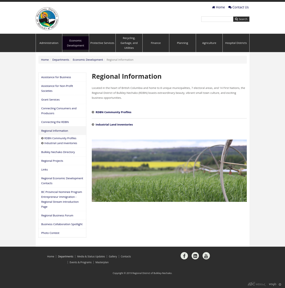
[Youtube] (206, 255)
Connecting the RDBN (55, 122)
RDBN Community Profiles (113, 112)
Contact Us (238, 7)
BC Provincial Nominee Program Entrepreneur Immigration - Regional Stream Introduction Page (61, 199)
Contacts (126, 256)
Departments (60, 59)
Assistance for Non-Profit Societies (57, 88)
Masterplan (102, 262)
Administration (48, 43)
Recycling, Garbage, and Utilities (129, 43)
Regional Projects (52, 160)
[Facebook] (184, 255)
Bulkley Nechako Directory (58, 152)
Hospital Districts (236, 43)
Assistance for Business (56, 77)
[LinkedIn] (195, 255)
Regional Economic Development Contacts (62, 180)
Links (44, 169)
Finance (156, 43)
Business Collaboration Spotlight (62, 224)
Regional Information (54, 130)
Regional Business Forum (57, 215)
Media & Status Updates (91, 256)
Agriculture (209, 43)
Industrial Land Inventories (114, 124)
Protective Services (102, 43)
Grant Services (50, 99)
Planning (182, 43)
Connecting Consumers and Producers (59, 110)
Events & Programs (81, 262)
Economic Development (75, 43)
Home (218, 7)
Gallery (113, 256)
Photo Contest (50, 233)
